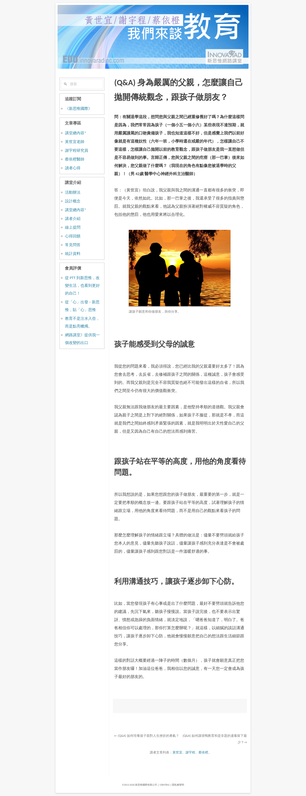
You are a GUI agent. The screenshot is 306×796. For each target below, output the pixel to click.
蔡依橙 (203, 752)
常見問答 (72, 244)
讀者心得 (72, 168)
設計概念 (72, 201)
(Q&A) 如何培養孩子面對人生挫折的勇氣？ (146, 736)
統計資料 (72, 253)
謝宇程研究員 (76, 150)
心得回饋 (72, 236)
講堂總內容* (75, 133)
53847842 (164, 784)
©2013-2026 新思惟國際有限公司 (139, 784)
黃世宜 (177, 752)
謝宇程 (190, 752)
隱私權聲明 (178, 784)
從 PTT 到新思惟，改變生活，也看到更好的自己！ (82, 285)
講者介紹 (72, 218)
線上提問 (72, 227)
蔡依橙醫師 (74, 159)
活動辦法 (72, 192)
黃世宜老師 (74, 141)
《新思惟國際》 (78, 108)
